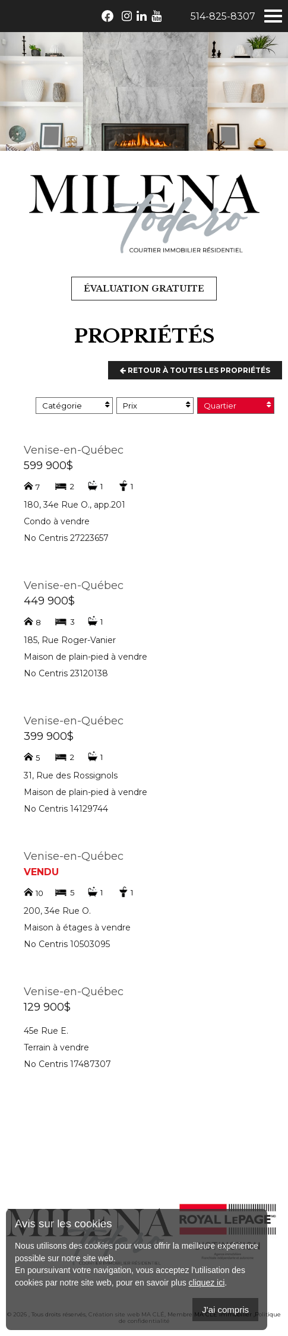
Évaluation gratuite (144, 288)
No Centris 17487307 (67, 1064)
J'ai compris (225, 1310)
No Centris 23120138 (66, 673)
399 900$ (49, 736)
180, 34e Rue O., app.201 (74, 504)
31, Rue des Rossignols (71, 775)
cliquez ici (207, 1282)
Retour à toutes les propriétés (195, 370)
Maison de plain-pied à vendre (85, 656)
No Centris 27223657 (66, 538)
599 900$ (48, 465)
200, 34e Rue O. (57, 911)
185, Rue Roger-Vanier (70, 640)
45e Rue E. (46, 1030)
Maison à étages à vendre (77, 927)
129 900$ (47, 1007)
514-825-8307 (223, 16)
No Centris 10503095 (67, 944)
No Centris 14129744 (66, 808)
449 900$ (49, 600)
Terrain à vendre (56, 1047)
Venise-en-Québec (74, 450)
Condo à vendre (57, 521)
